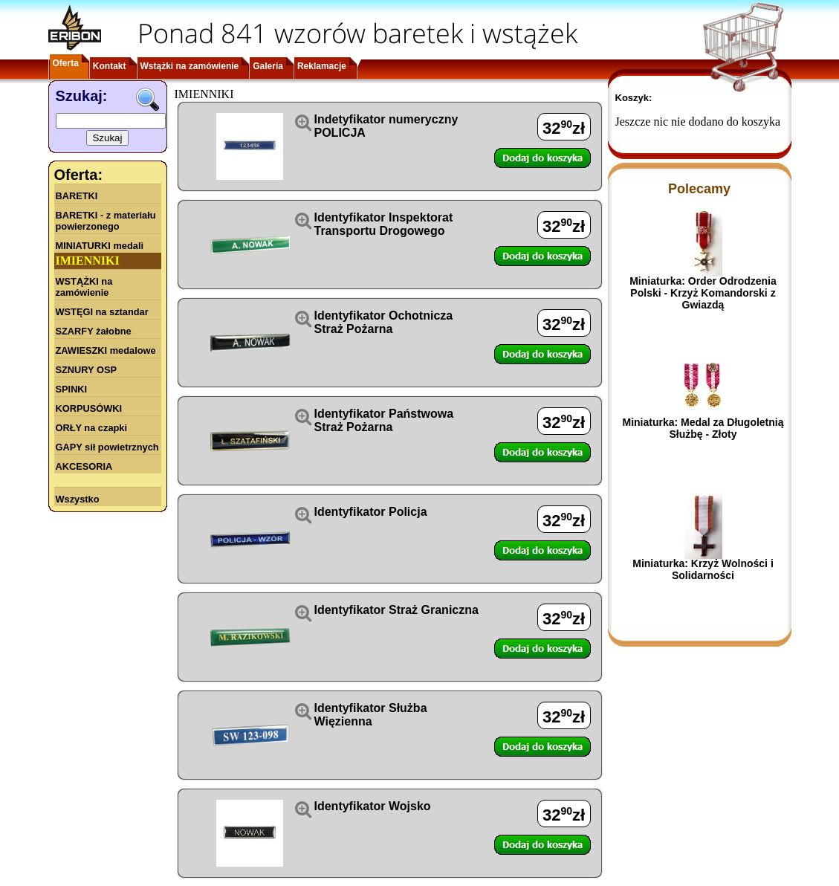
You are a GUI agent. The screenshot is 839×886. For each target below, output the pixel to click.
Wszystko (78, 499)
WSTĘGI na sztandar (102, 311)
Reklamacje (321, 66)
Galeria (268, 66)
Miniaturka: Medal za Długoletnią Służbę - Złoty (702, 428)
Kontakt (109, 66)
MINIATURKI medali (100, 245)
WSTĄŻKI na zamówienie (84, 287)
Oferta (66, 63)
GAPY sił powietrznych (107, 447)
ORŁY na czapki (91, 427)
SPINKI (72, 389)
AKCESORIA (84, 466)
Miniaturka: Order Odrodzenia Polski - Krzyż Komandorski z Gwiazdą (703, 293)
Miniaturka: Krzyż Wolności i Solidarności (703, 569)
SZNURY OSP (86, 369)
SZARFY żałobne (94, 331)
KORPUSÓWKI (89, 408)
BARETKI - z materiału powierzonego (106, 221)
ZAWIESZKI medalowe (106, 350)
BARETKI (77, 195)
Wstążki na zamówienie (189, 66)
